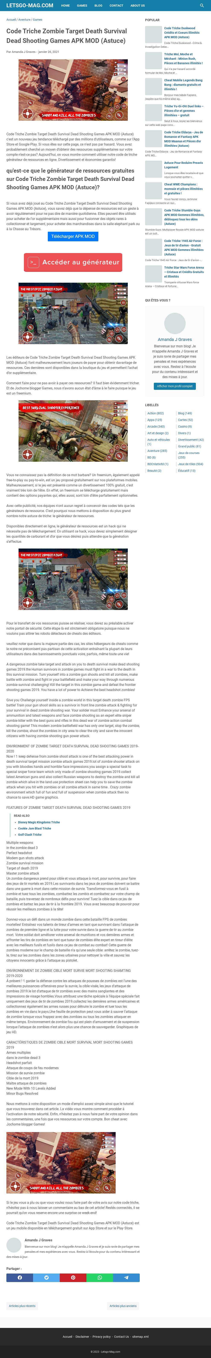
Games (82, 5)
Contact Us (121, 1336)
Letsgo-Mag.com (29, 5)
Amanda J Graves (175, 339)
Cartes (185, 420)
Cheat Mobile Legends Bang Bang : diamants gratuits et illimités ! (183, 85)
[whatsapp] (99, 1278)
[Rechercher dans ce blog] (202, 5)
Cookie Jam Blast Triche (34, 828)
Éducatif (186, 470)
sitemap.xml (140, 1336)
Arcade (156, 426)
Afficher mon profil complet (175, 386)
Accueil (67, 1336)
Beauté (154, 470)
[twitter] (46, 1278)
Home (65, 5)
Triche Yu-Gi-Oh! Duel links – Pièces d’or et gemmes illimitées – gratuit (184, 111)
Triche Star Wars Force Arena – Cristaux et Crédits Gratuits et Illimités (184, 272)
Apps (154, 420)
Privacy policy (102, 1336)
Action (155, 413)
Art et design (158, 433)
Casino (185, 426)
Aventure (157, 451)
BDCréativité (157, 464)
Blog (98, 5)
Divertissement (191, 439)
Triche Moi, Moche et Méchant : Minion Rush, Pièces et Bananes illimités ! (183, 58)
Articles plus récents (22, 1306)
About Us (138, 5)
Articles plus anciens (123, 1306)
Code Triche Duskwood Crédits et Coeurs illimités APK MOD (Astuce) (181, 32)
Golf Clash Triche (30, 834)
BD (151, 457)
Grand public (189, 446)
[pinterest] (73, 1278)
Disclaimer (82, 1336)
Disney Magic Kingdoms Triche (39, 822)
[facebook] (19, 1278)
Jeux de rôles (190, 464)
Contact (116, 5)
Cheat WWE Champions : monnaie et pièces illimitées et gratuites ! (183, 189)
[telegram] (126, 1278)
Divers (184, 433)
